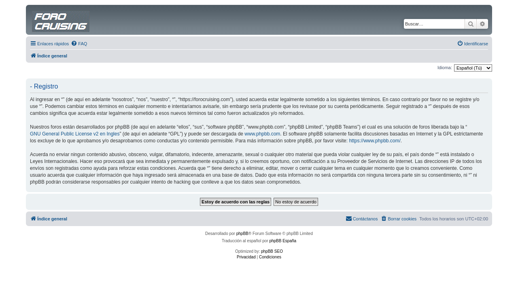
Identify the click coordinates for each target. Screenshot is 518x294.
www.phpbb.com (262, 134)
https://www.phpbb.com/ (374, 141)
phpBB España (282, 241)
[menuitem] (79, 44)
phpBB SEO (272, 251)
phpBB (242, 233)
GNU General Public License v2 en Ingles (74, 134)
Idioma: (444, 67)
